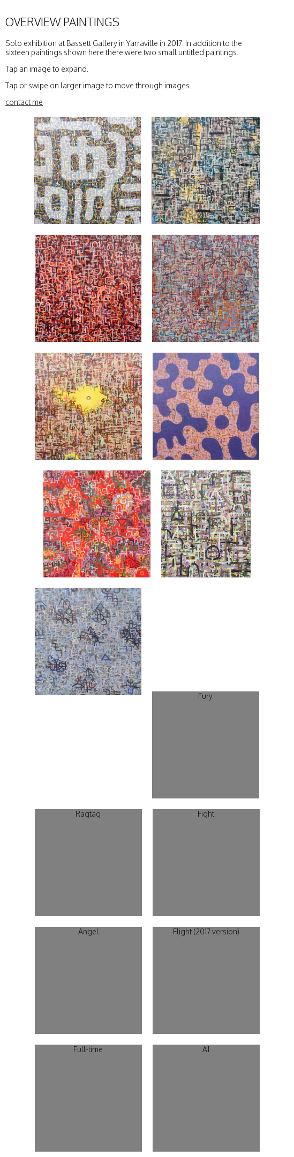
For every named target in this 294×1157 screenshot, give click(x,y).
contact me (24, 101)
